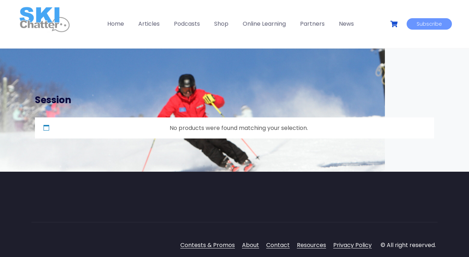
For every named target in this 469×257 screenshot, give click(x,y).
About (250, 245)
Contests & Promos (207, 245)
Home (115, 24)
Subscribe (429, 23)
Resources (311, 245)
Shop (221, 24)
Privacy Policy (352, 245)
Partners (312, 24)
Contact (278, 245)
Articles (149, 24)
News (346, 24)
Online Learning (264, 24)
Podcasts (187, 24)
